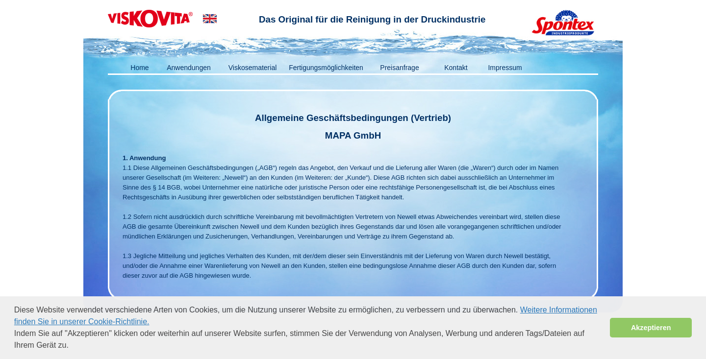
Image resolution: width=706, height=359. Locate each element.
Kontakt (455, 68)
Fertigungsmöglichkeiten (326, 68)
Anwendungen (189, 68)
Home (139, 68)
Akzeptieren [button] (651, 328)
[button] (72, 346)
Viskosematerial (252, 68)
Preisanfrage (399, 68)
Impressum (505, 68)
